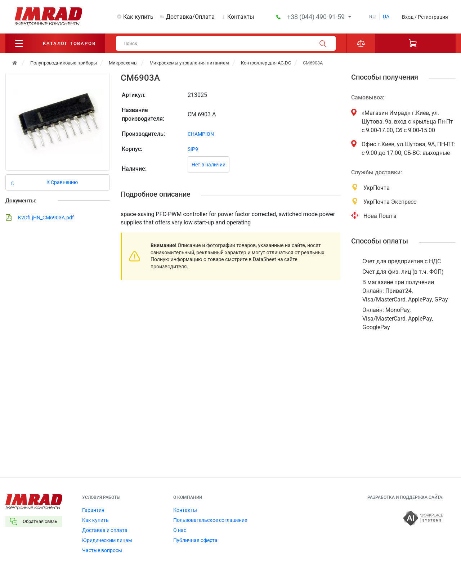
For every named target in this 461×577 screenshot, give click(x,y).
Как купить (138, 16)
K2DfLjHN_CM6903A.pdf (39, 217)
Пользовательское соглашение (210, 520)
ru (372, 16)
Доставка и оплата (104, 530)
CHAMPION (201, 134)
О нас (179, 530)
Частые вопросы (102, 550)
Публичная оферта (195, 540)
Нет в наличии (208, 164)
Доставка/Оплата (190, 16)
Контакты (240, 16)
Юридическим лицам (107, 540)
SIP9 (193, 149)
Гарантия (93, 510)
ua (386, 16)
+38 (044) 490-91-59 (316, 17)
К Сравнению (62, 182)
